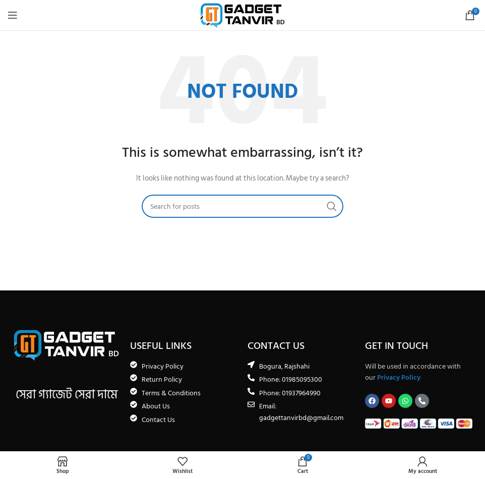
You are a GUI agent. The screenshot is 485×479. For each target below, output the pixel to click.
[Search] (242, 206)
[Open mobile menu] (13, 15)
